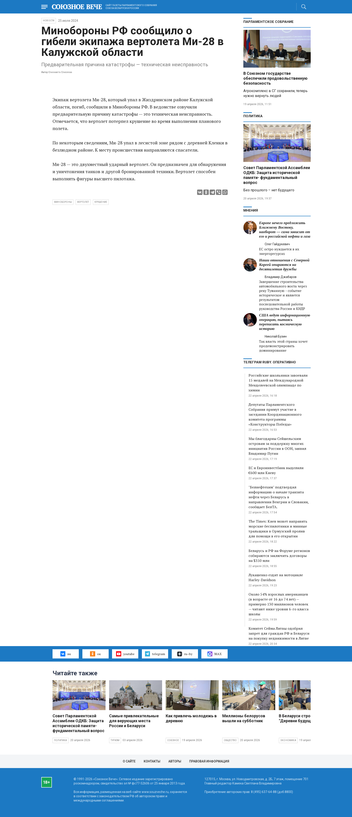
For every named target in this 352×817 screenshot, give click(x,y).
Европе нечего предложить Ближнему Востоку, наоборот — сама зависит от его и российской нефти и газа (284, 229)
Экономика (288, 740)
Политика (253, 116)
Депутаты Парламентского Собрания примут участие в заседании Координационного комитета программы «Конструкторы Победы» (275, 414)
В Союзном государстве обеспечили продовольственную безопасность (275, 78)
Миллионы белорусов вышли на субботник (243, 718)
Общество (230, 740)
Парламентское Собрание (268, 22)
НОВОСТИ (48, 20)
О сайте (129, 761)
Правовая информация (209, 761)
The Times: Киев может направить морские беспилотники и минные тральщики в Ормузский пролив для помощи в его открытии (278, 529)
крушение (101, 202)
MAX (214, 653)
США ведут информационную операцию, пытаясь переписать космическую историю (284, 322)
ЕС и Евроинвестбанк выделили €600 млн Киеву (276, 470)
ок (95, 653)
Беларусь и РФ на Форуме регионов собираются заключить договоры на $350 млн (279, 555)
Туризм (115, 740)
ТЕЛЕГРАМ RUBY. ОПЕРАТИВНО (269, 362)
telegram (155, 653)
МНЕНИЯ (250, 210)
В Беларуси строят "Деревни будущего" (299, 718)
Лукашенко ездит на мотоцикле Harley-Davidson (276, 577)
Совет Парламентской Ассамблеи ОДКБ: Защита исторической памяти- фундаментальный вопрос (276, 175)
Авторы (174, 761)
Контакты (152, 761)
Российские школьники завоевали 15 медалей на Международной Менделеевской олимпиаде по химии (278, 383)
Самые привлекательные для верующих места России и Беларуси (134, 720)
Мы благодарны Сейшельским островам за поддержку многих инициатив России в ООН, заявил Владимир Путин (277, 446)
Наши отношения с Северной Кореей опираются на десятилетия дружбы (284, 264)
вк (65, 653)
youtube (125, 653)
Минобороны (63, 202)
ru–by (184, 653)
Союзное (173, 740)
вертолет (83, 202)
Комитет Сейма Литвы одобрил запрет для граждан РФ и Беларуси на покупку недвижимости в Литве (279, 633)
